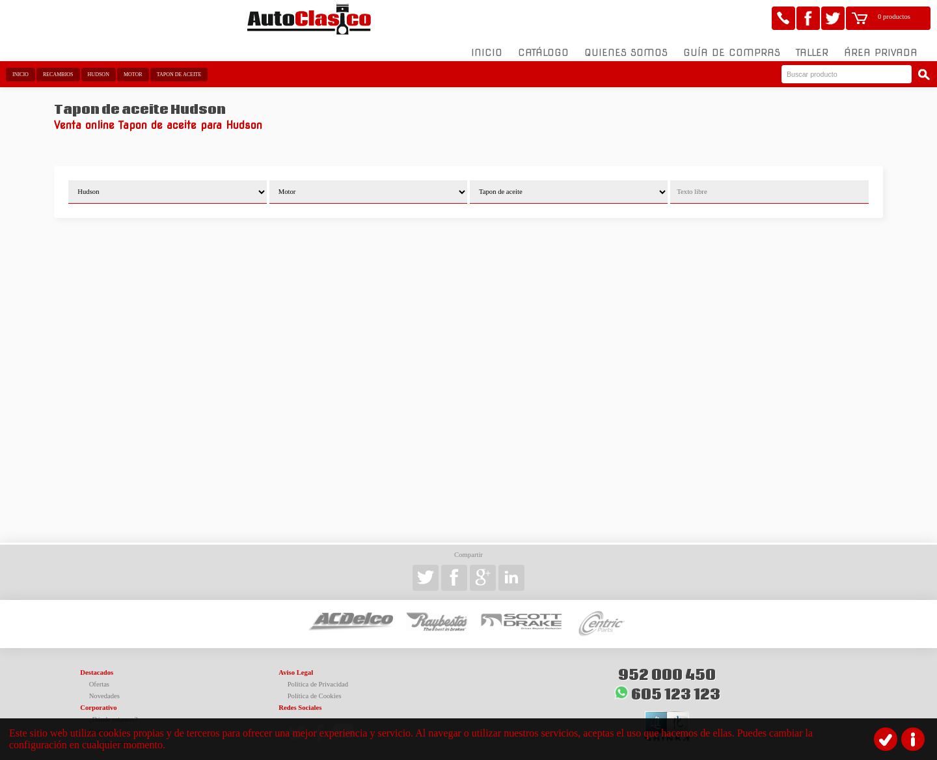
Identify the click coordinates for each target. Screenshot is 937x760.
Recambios (58, 67)
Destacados (96, 664)
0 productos (894, 16)
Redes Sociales (299, 699)
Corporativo (98, 699)
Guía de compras (731, 45)
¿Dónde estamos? (113, 711)
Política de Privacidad (318, 676)
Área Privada (880, 45)
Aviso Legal (295, 664)
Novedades (104, 688)
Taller (812, 45)
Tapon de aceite (179, 67)
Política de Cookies (315, 688)
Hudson (98, 67)
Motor (133, 67)
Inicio (486, 45)
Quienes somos (626, 45)
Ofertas (99, 676)
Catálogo (543, 45)
